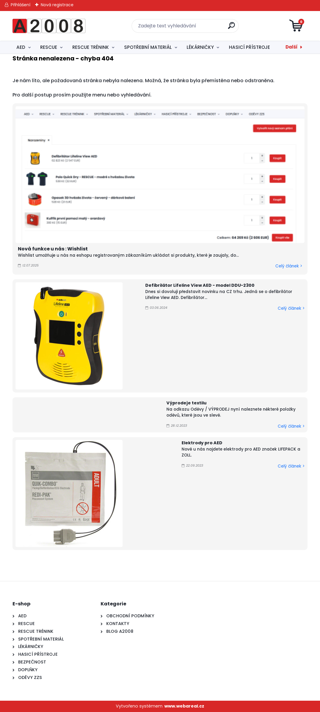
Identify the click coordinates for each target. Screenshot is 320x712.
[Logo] (49, 26)
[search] (231, 28)
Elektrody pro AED (202, 443)
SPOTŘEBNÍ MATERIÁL (148, 47)
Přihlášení (20, 5)
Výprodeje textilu (186, 403)
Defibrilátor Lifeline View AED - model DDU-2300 (200, 285)
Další (291, 47)
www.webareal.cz (184, 706)
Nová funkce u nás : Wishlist (53, 248)
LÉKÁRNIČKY (200, 47)
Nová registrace (57, 5)
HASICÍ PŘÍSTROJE (249, 47)
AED (20, 47)
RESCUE (48, 47)
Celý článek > (288, 266)
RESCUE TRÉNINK (90, 47)
